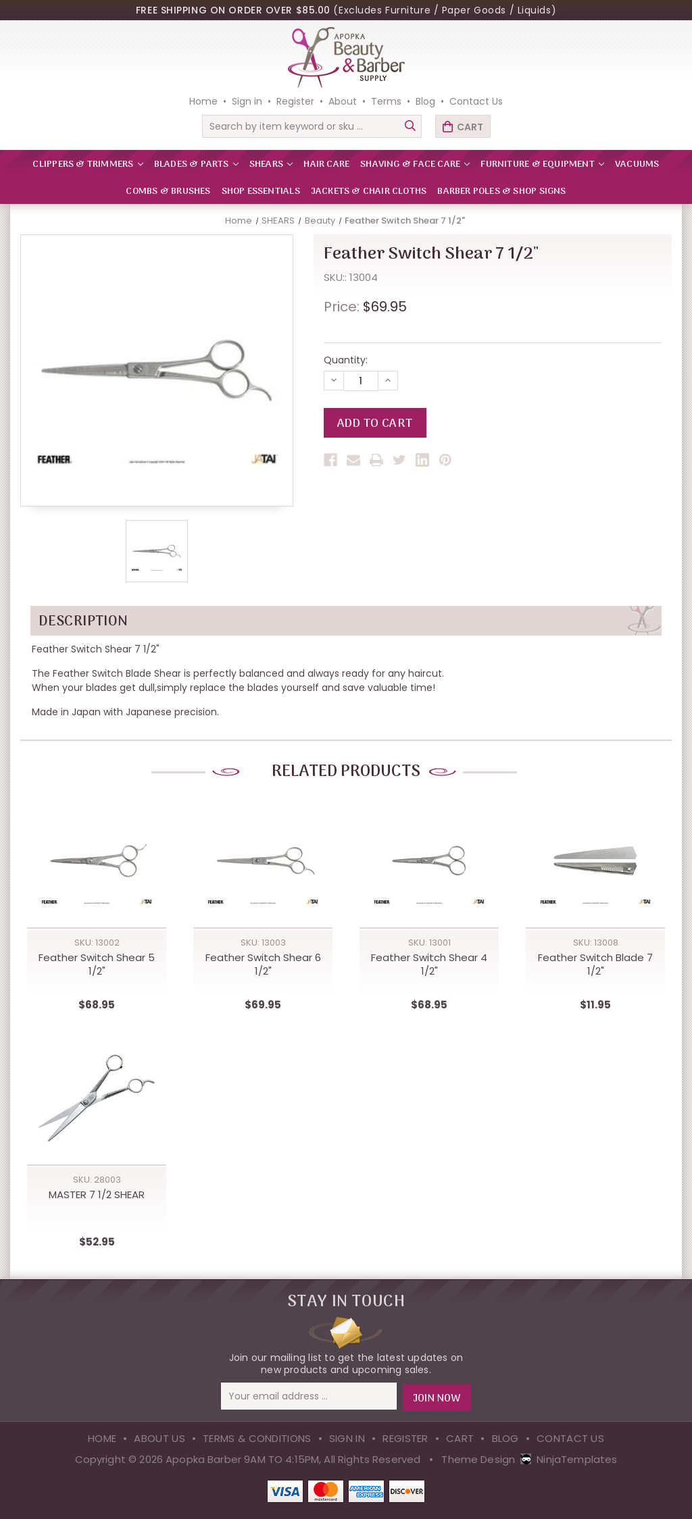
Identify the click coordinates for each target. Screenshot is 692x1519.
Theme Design (478, 1458)
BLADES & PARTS (196, 164)
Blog (425, 101)
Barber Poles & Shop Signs (501, 191)
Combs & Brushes (168, 191)
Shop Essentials (261, 191)
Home (203, 101)
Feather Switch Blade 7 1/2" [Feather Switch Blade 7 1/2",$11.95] (595, 964)
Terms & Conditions (257, 1438)
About (342, 101)
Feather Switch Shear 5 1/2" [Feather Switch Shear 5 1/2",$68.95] (97, 964)
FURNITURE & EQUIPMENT (542, 164)
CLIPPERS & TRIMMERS (87, 164)
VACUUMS (637, 164)
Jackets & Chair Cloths (369, 191)
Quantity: (346, 360)
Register (295, 101)
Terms (386, 101)
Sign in (247, 101)
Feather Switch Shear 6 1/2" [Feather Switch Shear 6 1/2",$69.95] (263, 964)
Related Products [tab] (346, 772)
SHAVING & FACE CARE (415, 164)
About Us (159, 1438)
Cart (460, 1438)
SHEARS (271, 164)
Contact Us (476, 101)
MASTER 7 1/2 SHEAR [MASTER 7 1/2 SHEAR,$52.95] (97, 1195)
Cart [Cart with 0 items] (470, 127)
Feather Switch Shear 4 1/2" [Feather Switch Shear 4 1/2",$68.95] (429, 964)
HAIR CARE (326, 164)
